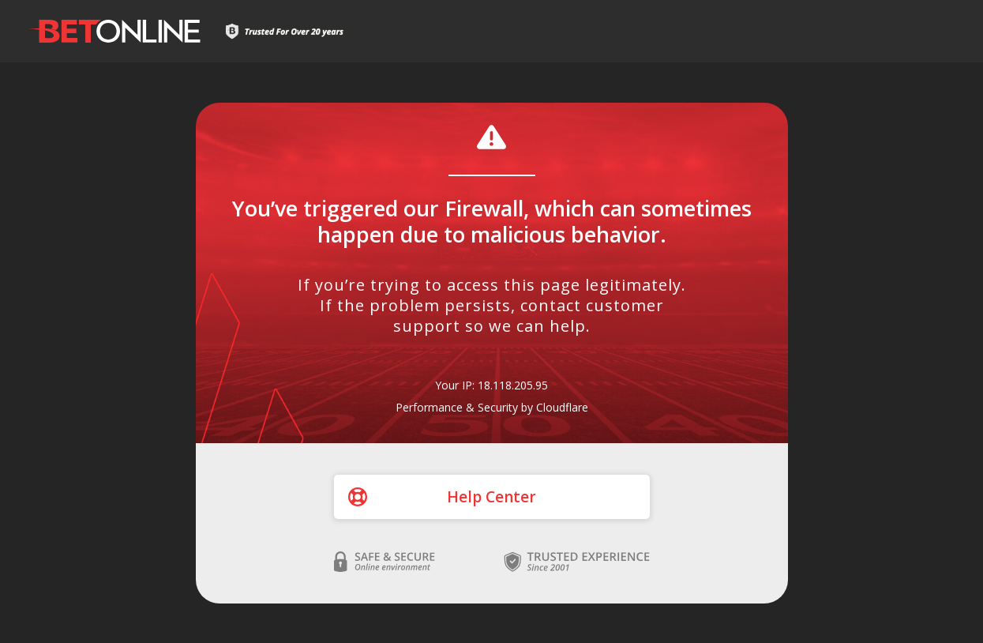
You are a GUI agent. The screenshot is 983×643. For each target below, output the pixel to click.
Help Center (491, 497)
